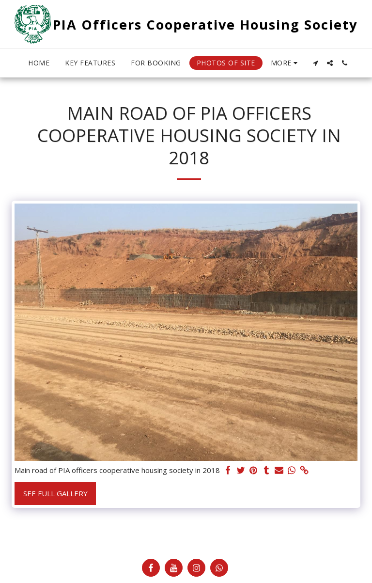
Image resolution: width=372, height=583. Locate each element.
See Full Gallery (55, 493)
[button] (315, 63)
